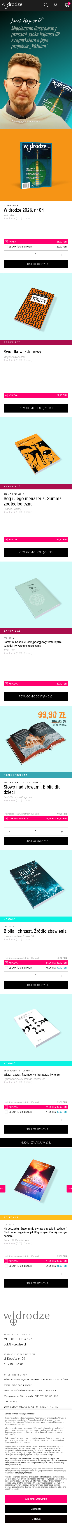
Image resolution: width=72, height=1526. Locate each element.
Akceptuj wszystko (36, 1498)
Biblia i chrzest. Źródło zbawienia (35, 931)
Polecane (11, 1217)
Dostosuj (36, 1508)
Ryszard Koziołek (13, 1079)
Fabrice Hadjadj (12, 508)
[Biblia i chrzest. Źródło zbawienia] (36, 886)
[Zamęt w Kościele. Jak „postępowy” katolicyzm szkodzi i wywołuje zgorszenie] (36, 598)
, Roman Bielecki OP (34, 1079)
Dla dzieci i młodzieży (27, 782)
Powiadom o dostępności (36, 408)
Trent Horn (9, 650)
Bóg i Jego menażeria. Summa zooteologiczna (33, 501)
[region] (36, 1467)
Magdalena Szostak (14, 357)
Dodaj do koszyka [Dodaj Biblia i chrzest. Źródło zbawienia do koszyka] (36, 985)
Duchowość (10, 1071)
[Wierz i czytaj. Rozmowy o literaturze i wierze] (36, 1030)
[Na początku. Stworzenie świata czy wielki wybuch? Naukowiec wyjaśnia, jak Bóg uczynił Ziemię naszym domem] (36, 1184)
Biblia (7, 494)
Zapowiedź (12, 342)
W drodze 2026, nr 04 (24, 210)
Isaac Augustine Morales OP (19, 936)
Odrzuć (36, 1518)
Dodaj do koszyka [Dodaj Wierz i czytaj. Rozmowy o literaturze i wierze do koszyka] (36, 1129)
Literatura (26, 1071)
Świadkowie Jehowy (22, 351)
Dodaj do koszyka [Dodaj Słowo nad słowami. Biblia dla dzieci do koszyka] (36, 840)
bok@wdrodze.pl (15, 1344)
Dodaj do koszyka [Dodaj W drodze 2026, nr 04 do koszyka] (36, 264)
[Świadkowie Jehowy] (36, 309)
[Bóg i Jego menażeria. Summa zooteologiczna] (36, 453)
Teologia (19, 494)
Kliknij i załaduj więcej (36, 1142)
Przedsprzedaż (15, 775)
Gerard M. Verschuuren (16, 1240)
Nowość (10, 919)
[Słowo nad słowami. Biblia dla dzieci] (36, 742)
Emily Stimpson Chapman (18, 797)
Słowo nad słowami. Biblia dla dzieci (32, 789)
